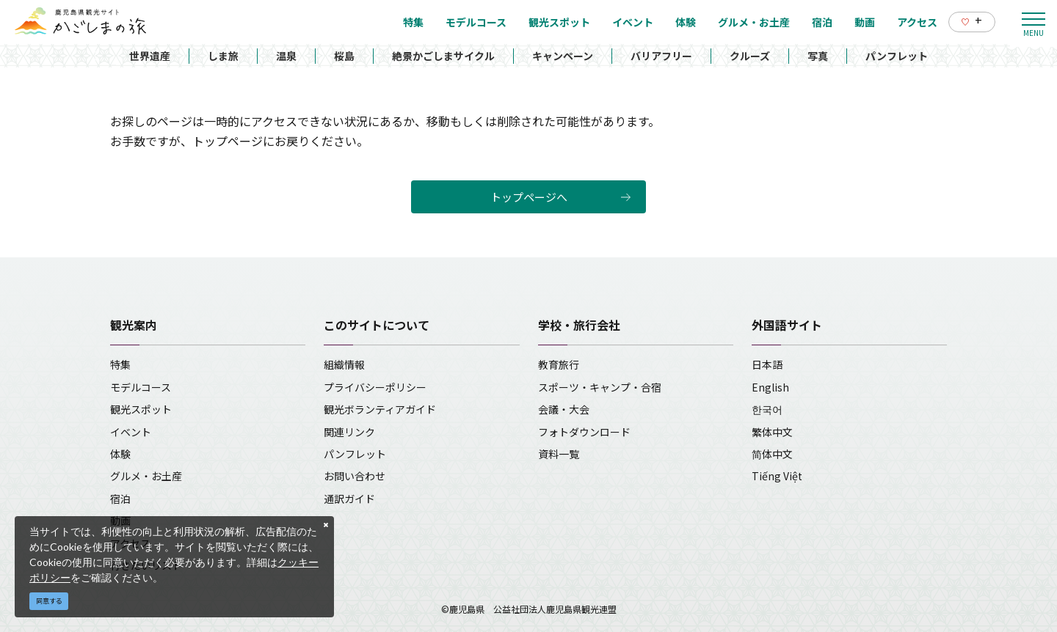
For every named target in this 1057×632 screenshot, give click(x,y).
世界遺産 (149, 55)
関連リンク (349, 432)
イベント (130, 432)
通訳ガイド (349, 498)
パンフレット (896, 55)
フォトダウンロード (584, 432)
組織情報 (344, 364)
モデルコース (140, 387)
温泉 (286, 55)
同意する (49, 601)
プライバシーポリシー (375, 387)
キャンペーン (562, 55)
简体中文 (772, 454)
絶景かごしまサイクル (443, 55)
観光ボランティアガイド (380, 409)
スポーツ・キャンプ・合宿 (599, 387)
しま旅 (223, 55)
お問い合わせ (354, 476)
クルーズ (750, 55)
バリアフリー (661, 55)
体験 (120, 454)
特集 (120, 364)
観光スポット (141, 409)
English (770, 387)
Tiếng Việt (777, 476)
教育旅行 (558, 364)
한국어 (767, 409)
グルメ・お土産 (146, 476)
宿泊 (120, 498)
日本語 (767, 364)
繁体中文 (772, 432)
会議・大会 (563, 409)
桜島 (344, 55)
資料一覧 (558, 454)
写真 (817, 55)
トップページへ (528, 197)
